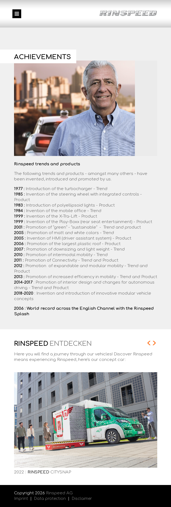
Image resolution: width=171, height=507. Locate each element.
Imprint (21, 499)
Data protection (50, 499)
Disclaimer (82, 499)
